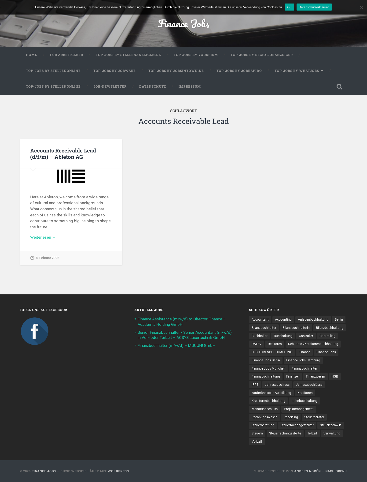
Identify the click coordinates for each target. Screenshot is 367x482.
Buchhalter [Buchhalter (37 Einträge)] (260, 336)
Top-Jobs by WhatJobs (297, 71)
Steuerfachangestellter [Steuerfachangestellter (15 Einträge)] (297, 425)
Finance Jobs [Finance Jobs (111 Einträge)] (326, 352)
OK (289, 7)
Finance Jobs (183, 23)
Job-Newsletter (110, 86)
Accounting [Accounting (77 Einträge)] (283, 319)
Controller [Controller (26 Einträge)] (306, 336)
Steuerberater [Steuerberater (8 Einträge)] (314, 417)
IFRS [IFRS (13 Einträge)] (255, 384)
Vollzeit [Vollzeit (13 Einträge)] (257, 441)
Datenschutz (152, 86)
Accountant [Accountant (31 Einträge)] (260, 319)
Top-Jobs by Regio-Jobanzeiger (262, 55)
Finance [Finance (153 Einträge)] (304, 352)
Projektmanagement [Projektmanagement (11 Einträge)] (299, 409)
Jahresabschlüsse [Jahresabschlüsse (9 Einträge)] (309, 384)
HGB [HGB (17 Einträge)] (334, 376)
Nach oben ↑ (336, 471)
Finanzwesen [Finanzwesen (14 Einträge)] (315, 376)
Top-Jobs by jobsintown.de (176, 71)
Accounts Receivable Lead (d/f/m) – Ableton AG (63, 153)
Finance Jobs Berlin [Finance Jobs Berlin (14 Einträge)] (266, 360)
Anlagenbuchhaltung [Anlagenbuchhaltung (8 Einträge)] (313, 319)
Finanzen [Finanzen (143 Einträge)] (293, 376)
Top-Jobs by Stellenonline (53, 71)
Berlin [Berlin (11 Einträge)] (339, 319)
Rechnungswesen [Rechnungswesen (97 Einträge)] (264, 417)
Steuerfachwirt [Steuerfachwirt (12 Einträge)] (330, 425)
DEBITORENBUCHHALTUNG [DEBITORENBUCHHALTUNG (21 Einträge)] (272, 352)
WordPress (118, 471)
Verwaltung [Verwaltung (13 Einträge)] (331, 433)
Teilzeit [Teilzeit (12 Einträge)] (312, 433)
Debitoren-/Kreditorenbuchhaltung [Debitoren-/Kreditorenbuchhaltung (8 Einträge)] (313, 344)
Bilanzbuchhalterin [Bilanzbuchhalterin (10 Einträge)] (296, 328)
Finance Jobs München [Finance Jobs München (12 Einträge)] (268, 368)
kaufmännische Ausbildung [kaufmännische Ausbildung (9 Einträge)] (271, 393)
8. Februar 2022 (47, 258)
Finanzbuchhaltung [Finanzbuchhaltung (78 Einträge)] (266, 376)
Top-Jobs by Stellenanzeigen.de (128, 55)
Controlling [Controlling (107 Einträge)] (327, 336)
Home (31, 55)
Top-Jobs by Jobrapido (239, 71)
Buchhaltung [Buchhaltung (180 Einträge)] (283, 336)
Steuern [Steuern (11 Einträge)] (257, 433)
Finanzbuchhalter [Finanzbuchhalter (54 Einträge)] (304, 368)
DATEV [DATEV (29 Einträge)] (256, 344)
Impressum (190, 86)
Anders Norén (307, 471)
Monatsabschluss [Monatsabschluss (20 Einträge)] (265, 409)
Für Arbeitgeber (66, 55)
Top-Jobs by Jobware (114, 71)
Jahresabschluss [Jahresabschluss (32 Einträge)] (277, 384)
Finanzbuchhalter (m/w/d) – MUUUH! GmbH (176, 345)
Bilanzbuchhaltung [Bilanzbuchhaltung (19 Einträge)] (329, 328)
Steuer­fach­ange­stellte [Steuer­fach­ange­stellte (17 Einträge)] (285, 433)
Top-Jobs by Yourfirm (196, 55)
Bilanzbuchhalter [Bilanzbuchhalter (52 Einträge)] (264, 328)
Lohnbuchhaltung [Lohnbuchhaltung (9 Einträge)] (305, 401)
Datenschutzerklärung (314, 7)
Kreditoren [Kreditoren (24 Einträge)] (305, 393)
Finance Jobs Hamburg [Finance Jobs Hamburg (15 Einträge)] (303, 360)
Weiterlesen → (43, 237)
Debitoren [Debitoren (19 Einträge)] (275, 344)
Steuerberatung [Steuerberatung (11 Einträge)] (263, 425)
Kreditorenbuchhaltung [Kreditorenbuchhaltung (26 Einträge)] (268, 401)
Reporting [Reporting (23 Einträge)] (291, 417)
